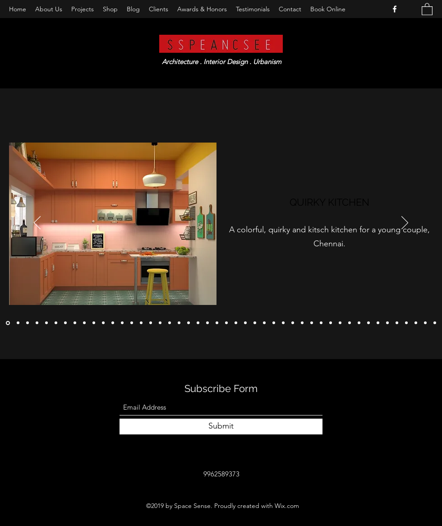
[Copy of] (18, 323)
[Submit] (221, 426)
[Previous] (37, 223)
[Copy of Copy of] (8, 323)
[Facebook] (394, 9)
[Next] (404, 223)
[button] (427, 8)
